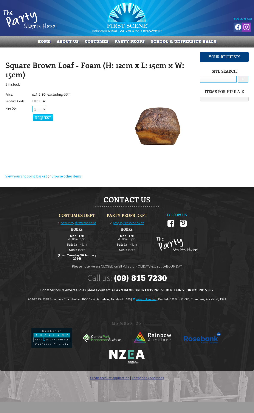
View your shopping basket (26, 176)
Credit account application (109, 378)
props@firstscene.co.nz (128, 223)
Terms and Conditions (148, 378)
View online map (146, 299)
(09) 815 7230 (140, 278)
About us (68, 41)
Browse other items (66, 176)
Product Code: (15, 101)
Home (44, 41)
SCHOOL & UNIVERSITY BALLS (184, 41)
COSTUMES (97, 41)
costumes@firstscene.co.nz (78, 223)
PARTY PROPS (130, 41)
